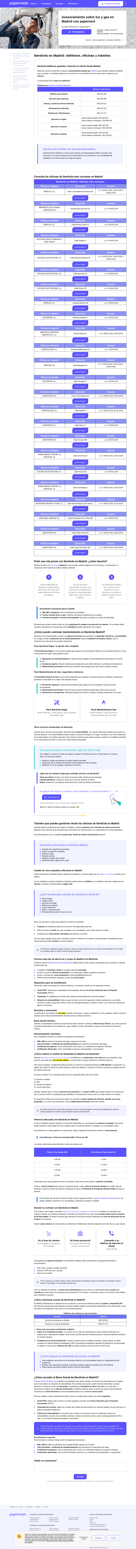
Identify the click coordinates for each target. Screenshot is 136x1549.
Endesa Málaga (34, 1521)
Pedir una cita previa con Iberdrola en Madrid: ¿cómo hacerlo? (21, 63)
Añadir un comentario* (80, 1465)
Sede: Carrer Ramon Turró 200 (98, 1547)
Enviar (80, 1476)
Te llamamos (76, 32)
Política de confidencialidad (97, 1526)
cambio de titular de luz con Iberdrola (56, 1058)
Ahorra (34, 4)
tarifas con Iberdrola (107, 874)
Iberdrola (53, 565)
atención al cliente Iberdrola (59, 85)
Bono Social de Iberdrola (46, 1381)
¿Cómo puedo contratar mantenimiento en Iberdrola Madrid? (21, 70)
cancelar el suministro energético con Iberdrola (80, 1211)
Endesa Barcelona (35, 1518)
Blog (91, 1521)
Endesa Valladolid (74, 1518)
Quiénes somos (94, 1518)
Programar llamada (110, 4)
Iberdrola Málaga (54, 1528)
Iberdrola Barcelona (35, 1528)
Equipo (92, 1519)
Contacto (60, 4)
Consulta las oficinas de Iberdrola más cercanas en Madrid (21, 56)
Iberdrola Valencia (54, 1530)
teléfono (94, 71)
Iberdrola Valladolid (74, 1528)
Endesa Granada (73, 1519)
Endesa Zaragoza (54, 1521)
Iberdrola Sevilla (34, 1530)
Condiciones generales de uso (98, 1524)
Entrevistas (93, 1523)
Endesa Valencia (54, 1519)
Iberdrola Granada (74, 1530)
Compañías (47, 4)
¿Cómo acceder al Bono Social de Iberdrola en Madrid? (21, 87)
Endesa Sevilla (53, 1518)
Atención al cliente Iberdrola (58, 89)
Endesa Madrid (34, 1519)
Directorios (73, 4)
